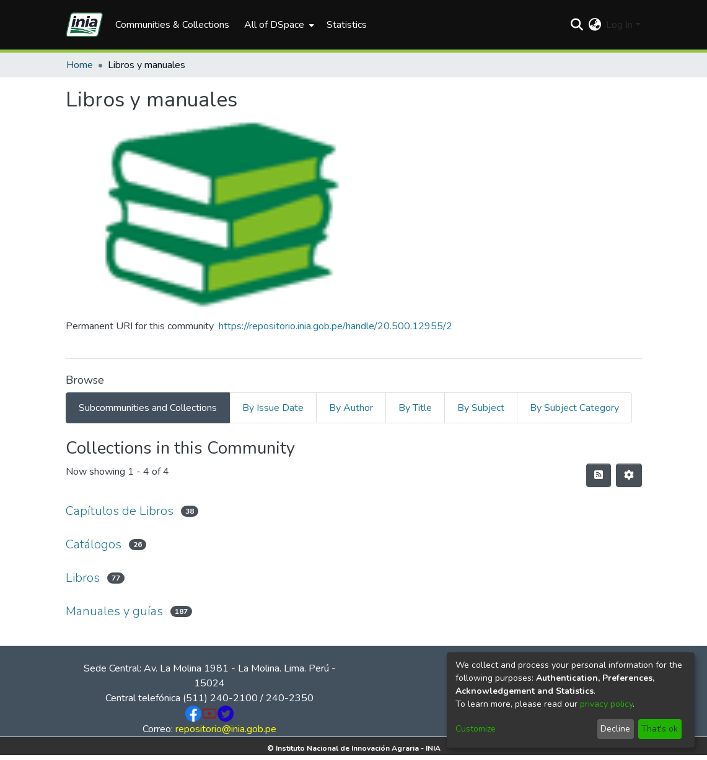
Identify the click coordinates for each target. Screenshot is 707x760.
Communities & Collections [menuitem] (172, 25)
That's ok (659, 729)
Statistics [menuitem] (347, 25)
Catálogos (93, 544)
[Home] (84, 24)
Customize (475, 729)
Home (79, 65)
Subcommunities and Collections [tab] (148, 408)
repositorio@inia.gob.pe (225, 729)
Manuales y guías (114, 611)
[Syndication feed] (598, 475)
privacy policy (606, 704)
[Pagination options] (629, 475)
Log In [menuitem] (619, 25)
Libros (83, 577)
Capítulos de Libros (119, 511)
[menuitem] (278, 25)
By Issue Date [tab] (273, 408)
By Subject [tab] (480, 408)
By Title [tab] (415, 408)
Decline (615, 729)
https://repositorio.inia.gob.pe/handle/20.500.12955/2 (335, 326)
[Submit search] (576, 24)
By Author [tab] (351, 408)
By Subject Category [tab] (574, 408)
